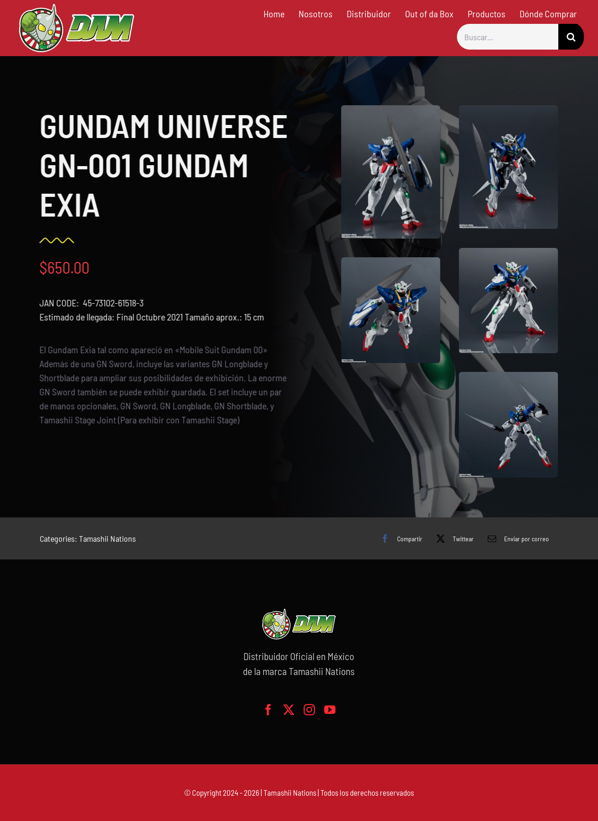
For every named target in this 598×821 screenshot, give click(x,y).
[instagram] (309, 709)
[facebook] (268, 709)
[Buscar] (571, 37)
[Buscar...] (507, 37)
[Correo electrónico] (516, 538)
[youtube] (329, 709)
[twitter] (288, 709)
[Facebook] (399, 538)
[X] (453, 538)
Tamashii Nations (107, 538)
